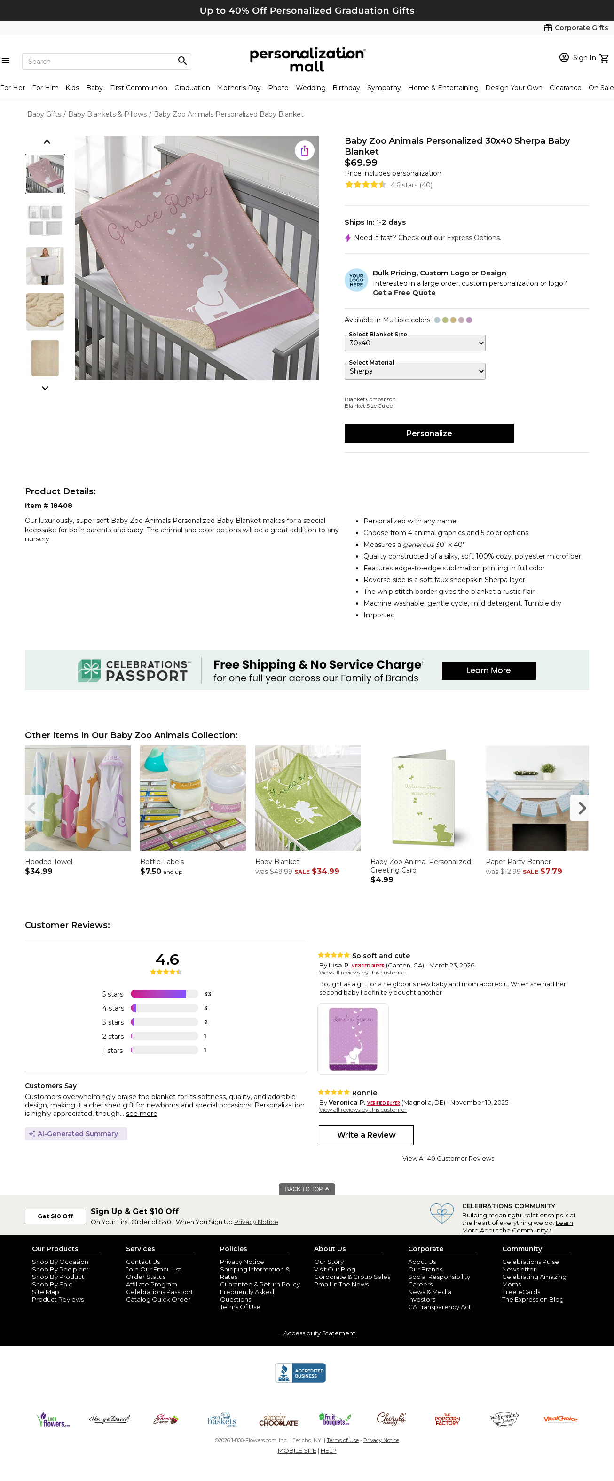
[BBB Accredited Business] (300, 1381)
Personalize (429, 433)
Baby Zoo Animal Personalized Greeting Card (420, 865)
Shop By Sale (52, 1284)
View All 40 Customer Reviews (448, 1158)
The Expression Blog (533, 1299)
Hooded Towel (48, 861)
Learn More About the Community (517, 1226)
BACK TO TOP (307, 1189)
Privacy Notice (256, 1221)
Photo (278, 88)
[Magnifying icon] (182, 61)
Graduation (192, 88)
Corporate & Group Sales (352, 1276)
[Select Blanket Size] (415, 343)
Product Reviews (58, 1299)
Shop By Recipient (60, 1269)
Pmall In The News (341, 1284)
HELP (329, 1450)
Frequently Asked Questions (247, 1295)
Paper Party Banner (518, 861)
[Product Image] (197, 259)
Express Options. (474, 238)
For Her (12, 88)
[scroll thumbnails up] (46, 143)
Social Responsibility (439, 1276)
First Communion (138, 88)
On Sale (601, 88)
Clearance (566, 88)
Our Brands (425, 1269)
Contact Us (143, 1261)
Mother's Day (239, 88)
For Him (45, 88)
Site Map (45, 1291)
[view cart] (605, 57)
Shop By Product (58, 1276)
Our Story (329, 1261)
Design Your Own (514, 88)
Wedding (311, 88)
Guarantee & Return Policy (260, 1284)
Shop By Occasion (60, 1261)
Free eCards (521, 1291)
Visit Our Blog (334, 1269)
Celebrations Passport (159, 1291)
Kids (72, 88)
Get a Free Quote (404, 292)
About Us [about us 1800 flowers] (422, 1261)
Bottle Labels (162, 861)
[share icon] (305, 150)
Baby (94, 88)
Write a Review (366, 1134)
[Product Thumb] (45, 174)
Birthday (346, 88)
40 (426, 185)
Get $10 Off (55, 1216)
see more (141, 1113)
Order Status (145, 1276)
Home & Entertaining (443, 88)
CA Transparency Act (439, 1306)
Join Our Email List (153, 1269)
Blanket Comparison (370, 399)
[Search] (106, 61)
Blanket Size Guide (369, 406)
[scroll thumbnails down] (46, 387)
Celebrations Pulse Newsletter (530, 1265)
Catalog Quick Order (158, 1299)
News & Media (429, 1291)
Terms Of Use (240, 1306)
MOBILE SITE (297, 1450)
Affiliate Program (151, 1284)
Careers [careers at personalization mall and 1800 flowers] (420, 1284)
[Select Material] (415, 371)
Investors (421, 1299)
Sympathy (384, 88)
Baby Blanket (277, 861)
